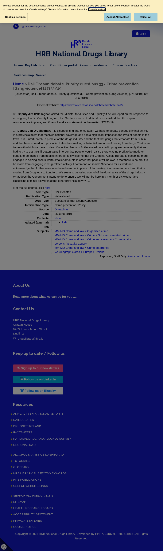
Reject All (145, 17)
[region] (81, 11)
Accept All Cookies (117, 17)
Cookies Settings (15, 17)
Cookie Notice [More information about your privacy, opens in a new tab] (97, 9)
